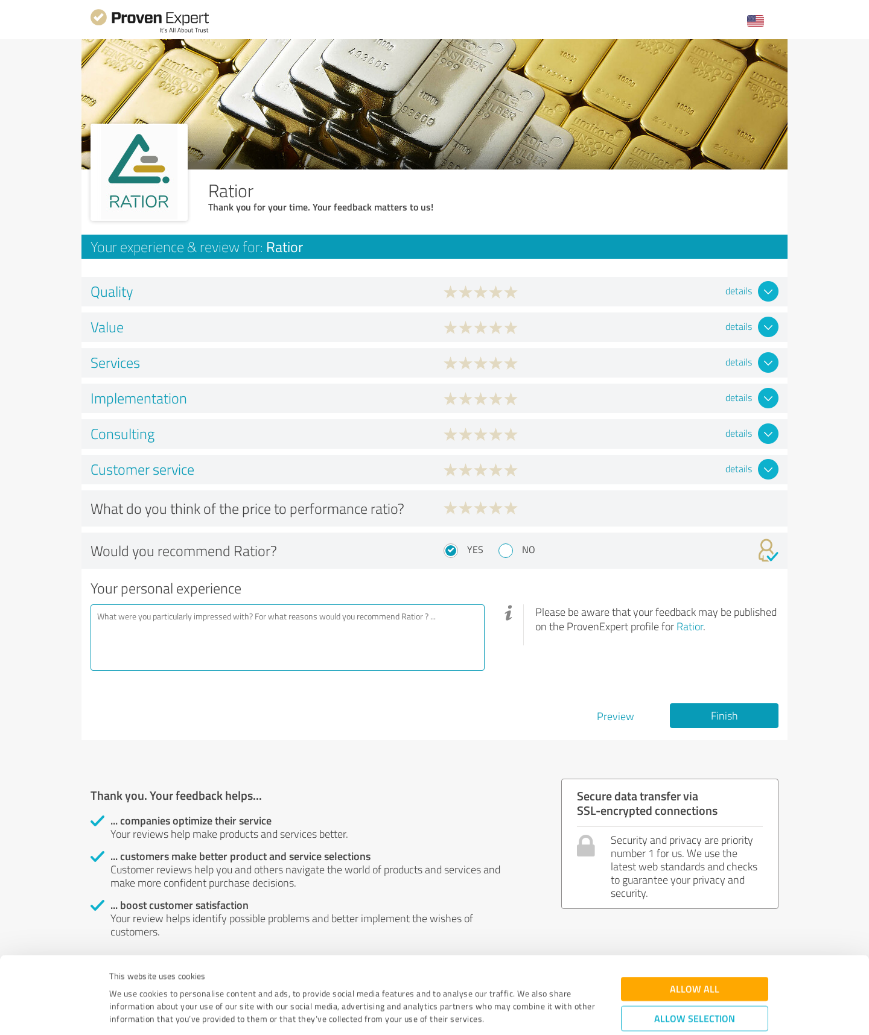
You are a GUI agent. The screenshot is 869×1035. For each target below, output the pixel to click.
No (528, 549)
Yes (475, 549)
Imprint (123, 978)
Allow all (694, 923)
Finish (724, 715)
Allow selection (694, 953)
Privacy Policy (170, 978)
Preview (615, 716)
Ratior (689, 626)
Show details (510, 1012)
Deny (695, 990)
